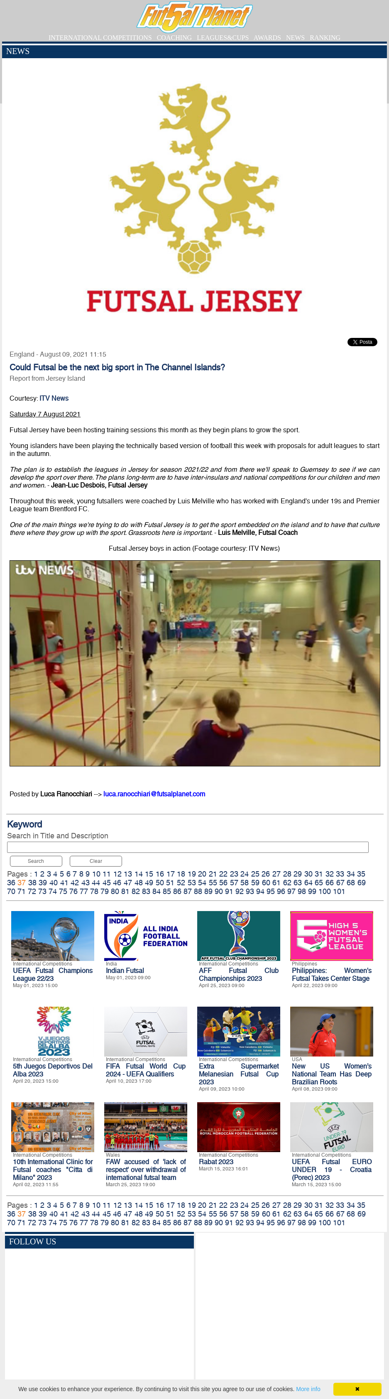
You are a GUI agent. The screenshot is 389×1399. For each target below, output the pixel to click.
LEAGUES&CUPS (223, 37)
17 (170, 873)
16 (160, 873)
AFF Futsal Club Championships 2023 (239, 975)
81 (125, 891)
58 (244, 882)
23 (234, 873)
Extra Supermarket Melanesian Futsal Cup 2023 (239, 1074)
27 (276, 873)
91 (229, 891)
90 (219, 891)
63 (298, 882)
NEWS (295, 37)
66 (329, 882)
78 (94, 891)
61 (276, 882)
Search (36, 861)
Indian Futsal (125, 971)
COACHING (174, 37)
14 (139, 873)
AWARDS (267, 37)
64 (308, 882)
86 (177, 891)
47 (128, 882)
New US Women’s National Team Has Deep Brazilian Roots (332, 1074)
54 (202, 882)
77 (84, 891)
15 (149, 873)
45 (107, 882)
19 (192, 873)
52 (181, 882)
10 (96, 873)
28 (287, 873)
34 (351, 873)
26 (266, 873)
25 (255, 873)
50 (160, 882)
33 (340, 873)
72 (32, 891)
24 (244, 873)
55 (213, 882)
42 (75, 882)
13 (128, 873)
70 (11, 891)
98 (302, 891)
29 (298, 873)
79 (104, 891)
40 (53, 882)
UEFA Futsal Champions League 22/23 (53, 975)
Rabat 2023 (216, 1162)
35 (361, 873)
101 (339, 891)
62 (287, 882)
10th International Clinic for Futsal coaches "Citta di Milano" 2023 (53, 1170)
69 (361, 882)
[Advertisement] (289, 1307)
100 (324, 891)
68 (351, 882)
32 (329, 873)
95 (271, 891)
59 (255, 882)
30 (308, 873)
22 (223, 873)
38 (32, 882)
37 (21, 882)
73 (42, 891)
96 (281, 891)
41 (64, 882)
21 (213, 873)
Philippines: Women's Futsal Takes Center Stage (332, 975)
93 (250, 891)
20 (202, 873)
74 (53, 891)
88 (198, 891)
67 (340, 882)
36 (11, 882)
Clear (96, 861)
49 (149, 882)
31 (319, 873)
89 (208, 891)
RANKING (325, 37)
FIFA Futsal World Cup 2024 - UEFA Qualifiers (146, 1070)
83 (146, 891)
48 (139, 882)
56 (223, 882)
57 (234, 882)
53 (192, 882)
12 (117, 873)
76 (73, 891)
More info (308, 1389)
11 (107, 873)
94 (260, 891)
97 (291, 891)
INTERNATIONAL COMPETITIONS (100, 37)
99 (312, 891)
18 (181, 873)
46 (117, 882)
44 (96, 882)
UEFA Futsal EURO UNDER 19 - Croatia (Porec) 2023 (332, 1170)
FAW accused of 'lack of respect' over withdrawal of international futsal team (146, 1170)
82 (136, 891)
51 (170, 882)
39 (43, 882)
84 (156, 891)
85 (167, 891)
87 (187, 891)
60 (266, 882)
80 (115, 891)
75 (63, 891)
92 (239, 891)
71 (21, 891)
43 (85, 882)
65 (319, 882)
